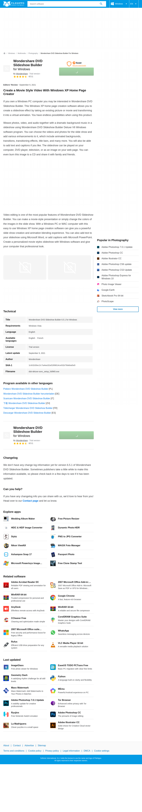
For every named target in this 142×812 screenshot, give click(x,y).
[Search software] (101, 4)
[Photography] (33, 53)
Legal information (71, 751)
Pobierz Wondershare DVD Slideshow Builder (25, 389)
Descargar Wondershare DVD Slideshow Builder (27, 413)
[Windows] (11, 53)
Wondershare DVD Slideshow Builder (27, 65)
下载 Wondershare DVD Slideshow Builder (24, 403)
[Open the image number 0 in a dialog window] (24, 267)
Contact (17, 745)
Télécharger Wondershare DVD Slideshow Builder (28, 408)
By (20, 74)
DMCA (87, 751)
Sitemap (42, 745)
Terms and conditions (13, 751)
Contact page (30, 500)
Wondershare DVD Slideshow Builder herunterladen (28, 394)
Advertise (29, 745)
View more (118, 309)
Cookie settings (101, 751)
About (6, 745)
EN (133, 4)
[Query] (66, 4)
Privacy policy (52, 751)
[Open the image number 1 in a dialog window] (69, 267)
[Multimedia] (22, 53)
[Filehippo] (13, 4)
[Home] (4, 53)
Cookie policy (34, 751)
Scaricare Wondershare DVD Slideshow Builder (26, 398)
